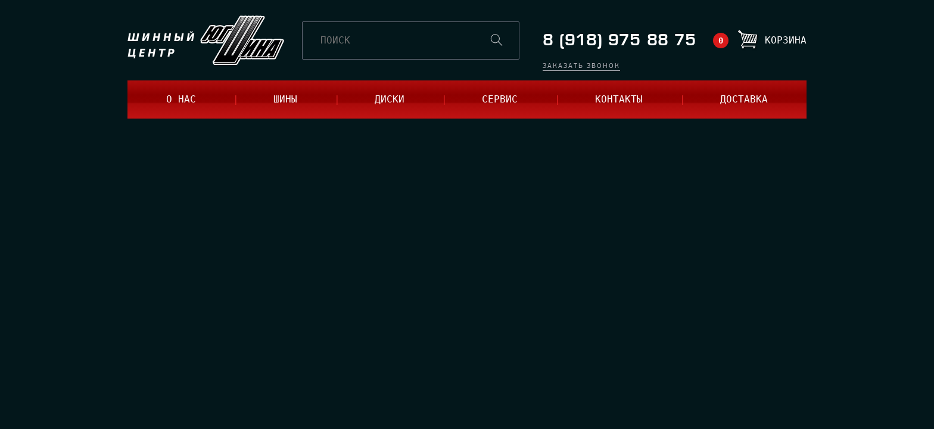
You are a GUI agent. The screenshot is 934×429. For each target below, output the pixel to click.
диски (389, 99)
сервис (500, 99)
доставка (744, 99)
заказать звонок (581, 66)
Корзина (786, 40)
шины (285, 99)
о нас (181, 99)
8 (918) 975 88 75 (619, 40)
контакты (619, 99)
